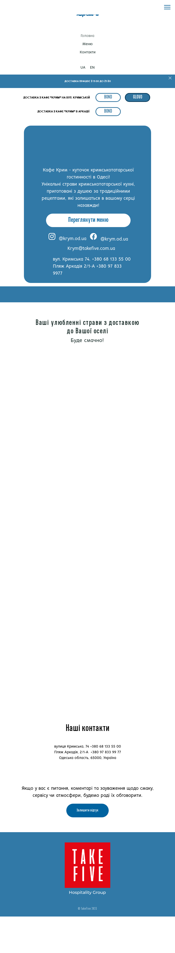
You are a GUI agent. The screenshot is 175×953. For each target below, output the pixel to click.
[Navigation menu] (167, 7)
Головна (87, 36)
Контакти (87, 52)
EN (92, 67)
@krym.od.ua (72, 239)
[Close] (170, 78)
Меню (87, 44)
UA (82, 67)
